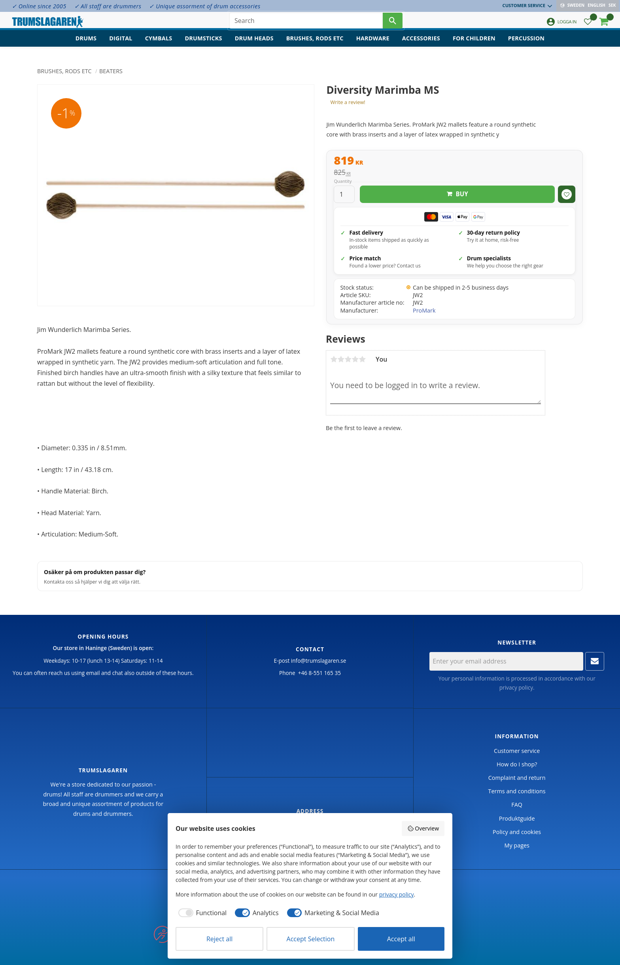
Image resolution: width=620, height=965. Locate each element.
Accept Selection (311, 939)
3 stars (348, 359)
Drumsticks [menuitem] (203, 45)
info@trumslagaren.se (318, 660)
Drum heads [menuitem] (254, 45)
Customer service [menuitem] (524, 5)
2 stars (340, 359)
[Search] (393, 24)
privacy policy (516, 687)
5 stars (362, 359)
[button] (587, 26)
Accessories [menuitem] (421, 45)
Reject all (219, 939)
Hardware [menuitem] (372, 45)
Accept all (401, 939)
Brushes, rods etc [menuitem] (315, 45)
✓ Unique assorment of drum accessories (204, 6)
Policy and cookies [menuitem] (517, 832)
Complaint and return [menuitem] (517, 777)
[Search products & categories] (306, 24)
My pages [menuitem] (516, 845)
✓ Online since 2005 (39, 6)
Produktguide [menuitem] (517, 818)
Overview (423, 828)
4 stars (355, 359)
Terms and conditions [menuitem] (517, 791)
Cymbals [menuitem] (158, 45)
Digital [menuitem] (120, 45)
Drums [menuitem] (86, 45)
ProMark (424, 310)
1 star (333, 359)
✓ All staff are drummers (108, 6)
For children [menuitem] (474, 45)
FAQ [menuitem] (516, 804)
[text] (454, 161)
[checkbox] (201, 913)
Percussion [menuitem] (526, 45)
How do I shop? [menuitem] (517, 764)
